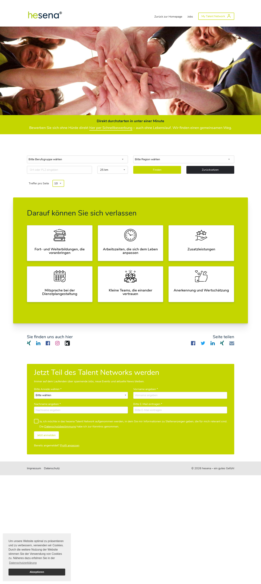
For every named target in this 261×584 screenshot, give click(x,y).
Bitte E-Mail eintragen (147, 404)
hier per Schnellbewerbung (110, 127)
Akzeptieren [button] (37, 572)
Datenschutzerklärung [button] (23, 562)
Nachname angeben (47, 404)
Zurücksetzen (210, 170)
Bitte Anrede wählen (47, 389)
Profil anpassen (69, 445)
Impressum (34, 468)
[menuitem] (44, 14)
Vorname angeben (145, 389)
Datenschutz (52, 468)
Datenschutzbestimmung (60, 427)
